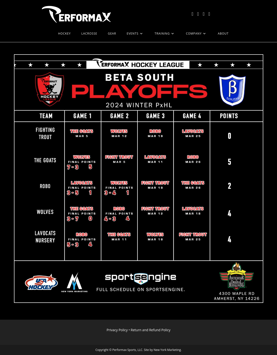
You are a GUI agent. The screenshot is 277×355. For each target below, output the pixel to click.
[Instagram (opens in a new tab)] (203, 14)
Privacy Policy (117, 330)
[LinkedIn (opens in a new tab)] (209, 14)
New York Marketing (167, 350)
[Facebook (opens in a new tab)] (198, 14)
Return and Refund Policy (151, 330)
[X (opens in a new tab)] (192, 14)
